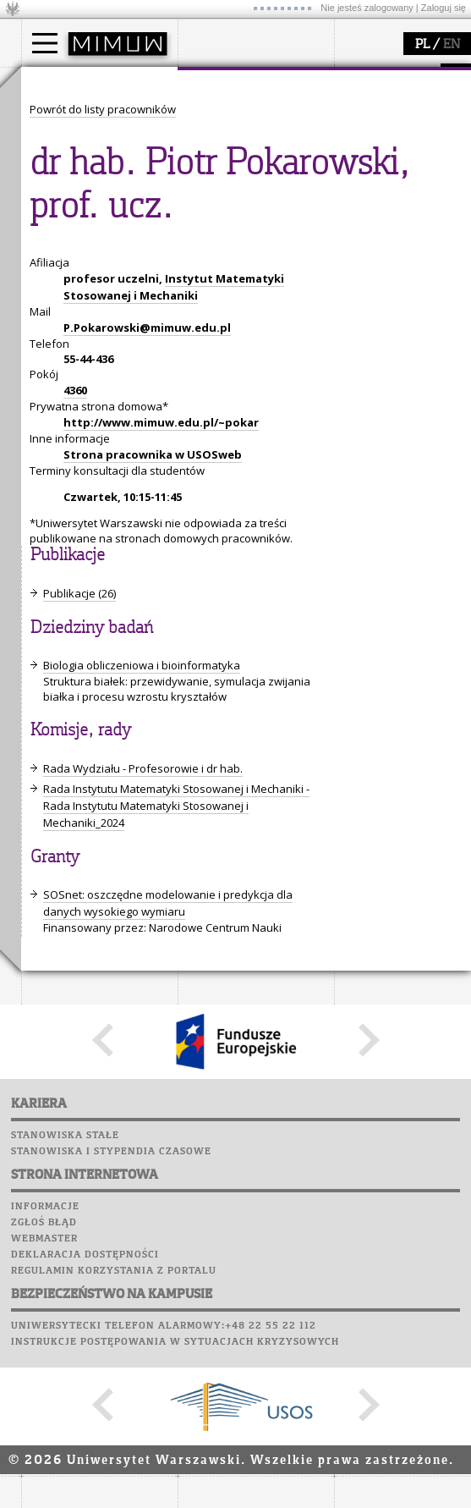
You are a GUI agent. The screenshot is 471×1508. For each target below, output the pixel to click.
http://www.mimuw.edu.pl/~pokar (161, 892)
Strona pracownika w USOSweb (152, 924)
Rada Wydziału (237, 147)
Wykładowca (74, 162)
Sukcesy (48, 518)
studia (54, 83)
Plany (97, 405)
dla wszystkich (236, 334)
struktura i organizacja (256, 132)
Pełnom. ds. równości (96, 208)
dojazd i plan (232, 116)
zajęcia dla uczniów (248, 273)
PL (422, 45)
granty (58, 319)
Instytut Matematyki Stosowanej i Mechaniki (173, 756)
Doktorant (68, 147)
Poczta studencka (79, 437)
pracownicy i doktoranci (259, 177)
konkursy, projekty (246, 349)
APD (125, 389)
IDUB (54, 364)
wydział (217, 83)
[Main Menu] (45, 43)
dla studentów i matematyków (238, 311)
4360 (75, 859)
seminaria (68, 288)
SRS (94, 389)
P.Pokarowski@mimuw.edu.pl (147, 797)
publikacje (68, 303)
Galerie (136, 486)
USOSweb (49, 389)
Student (62, 132)
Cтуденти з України (94, 193)
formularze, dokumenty (259, 193)
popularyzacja (243, 239)
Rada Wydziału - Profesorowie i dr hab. (143, 1238)
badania (61, 239)
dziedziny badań (85, 273)
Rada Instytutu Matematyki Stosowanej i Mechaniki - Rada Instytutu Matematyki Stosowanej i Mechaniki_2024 (176, 1275)
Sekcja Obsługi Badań (98, 334)
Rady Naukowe (238, 162)
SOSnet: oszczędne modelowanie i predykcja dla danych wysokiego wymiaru (168, 1373)
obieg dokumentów (91, 349)
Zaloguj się (443, 8)
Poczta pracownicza (86, 454)
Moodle (46, 405)
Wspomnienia (63, 486)
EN (451, 45)
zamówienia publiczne (256, 208)
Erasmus (64, 177)
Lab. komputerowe (79, 421)
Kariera (53, 502)
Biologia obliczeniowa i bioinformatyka (141, 1134)
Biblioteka (56, 470)
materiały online (240, 288)
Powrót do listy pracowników (103, 578)
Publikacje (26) (79, 1062)
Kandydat (67, 116)
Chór (113, 470)
